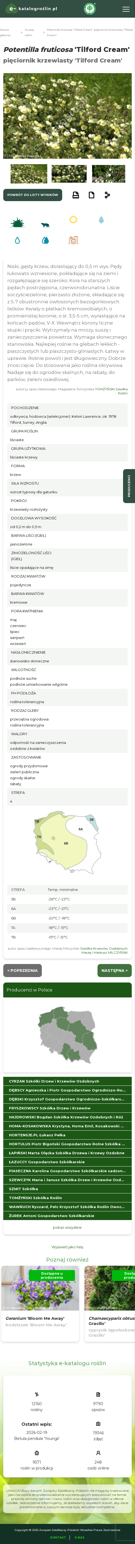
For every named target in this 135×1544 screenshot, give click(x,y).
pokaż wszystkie (67, 1227)
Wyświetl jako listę (67, 1247)
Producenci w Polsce (29, 990)
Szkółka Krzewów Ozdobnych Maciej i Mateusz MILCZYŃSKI (104, 950)
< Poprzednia (22, 970)
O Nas (79, 1537)
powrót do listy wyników (32, 195)
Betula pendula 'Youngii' (36, 1438)
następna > (115, 970)
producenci (129, 486)
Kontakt (58, 1537)
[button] (29, 173)
